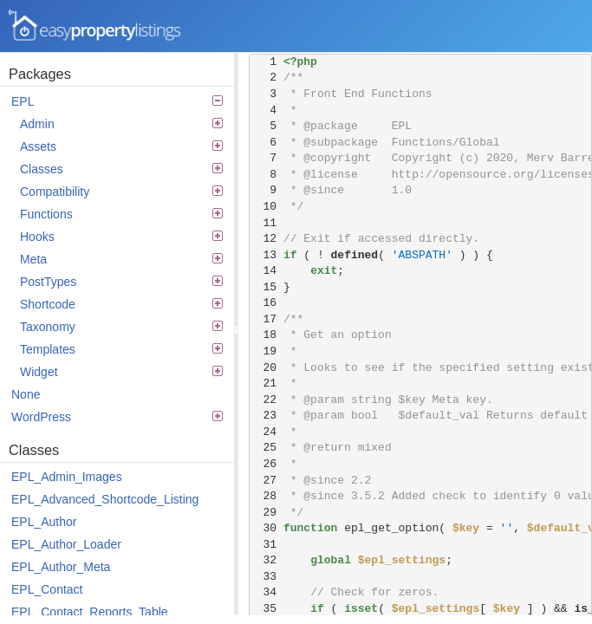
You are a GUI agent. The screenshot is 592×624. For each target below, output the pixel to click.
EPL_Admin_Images (66, 477)
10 (266, 206)
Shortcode (121, 304)
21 (266, 383)
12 (266, 238)
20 (266, 367)
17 (266, 319)
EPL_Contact (47, 589)
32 (266, 560)
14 (266, 270)
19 (266, 351)
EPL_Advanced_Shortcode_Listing (104, 499)
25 (266, 447)
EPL (117, 101)
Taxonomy (121, 327)
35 (266, 608)
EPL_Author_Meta (60, 567)
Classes (121, 169)
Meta (121, 259)
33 (266, 576)
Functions (121, 214)
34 (266, 592)
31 (266, 544)
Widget (121, 372)
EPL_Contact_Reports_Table (89, 612)
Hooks (121, 237)
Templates (121, 349)
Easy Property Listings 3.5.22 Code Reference (95, 26)
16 (266, 302)
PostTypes (121, 282)
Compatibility (121, 191)
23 (266, 415)
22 (266, 399)
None (25, 394)
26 (266, 464)
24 (266, 432)
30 (266, 528)
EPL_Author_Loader (66, 544)
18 (266, 334)
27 (266, 480)
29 (266, 512)
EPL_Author (44, 522)
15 (266, 287)
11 (266, 223)
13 (266, 255)
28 (266, 496)
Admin (121, 124)
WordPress (117, 417)
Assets (121, 146)
